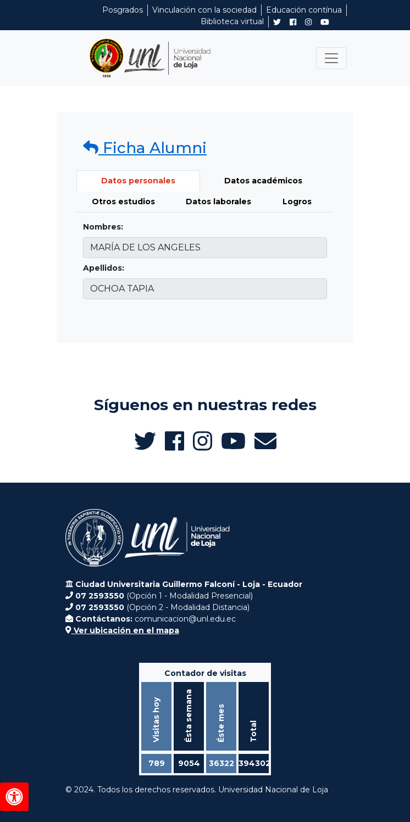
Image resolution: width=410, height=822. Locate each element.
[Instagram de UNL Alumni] (308, 22)
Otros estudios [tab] (123, 201)
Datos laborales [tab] (218, 201)
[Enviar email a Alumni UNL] (265, 441)
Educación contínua (304, 10)
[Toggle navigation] (331, 58)
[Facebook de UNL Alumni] (293, 22)
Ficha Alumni (145, 147)
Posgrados (122, 10)
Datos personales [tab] (138, 181)
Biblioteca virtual (232, 21)
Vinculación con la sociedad (204, 10)
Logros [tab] (297, 201)
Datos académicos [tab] (263, 181)
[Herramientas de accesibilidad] (14, 796)
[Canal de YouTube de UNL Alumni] (325, 22)
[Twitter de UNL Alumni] (277, 23)
